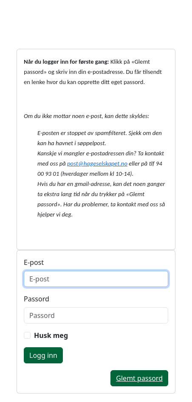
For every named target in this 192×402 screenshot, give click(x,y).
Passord (36, 299)
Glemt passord (139, 378)
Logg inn (43, 355)
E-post (34, 262)
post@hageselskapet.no (97, 163)
